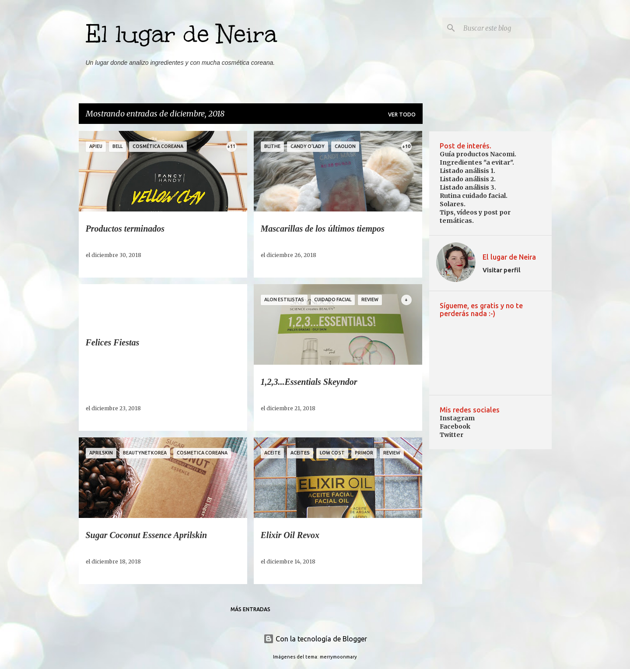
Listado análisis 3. (468, 187)
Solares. (453, 204)
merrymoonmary (338, 656)
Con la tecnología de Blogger (315, 639)
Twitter (451, 435)
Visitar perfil (501, 270)
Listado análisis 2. (468, 179)
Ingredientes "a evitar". (477, 162)
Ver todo (402, 114)
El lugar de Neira (181, 34)
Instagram (457, 418)
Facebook (455, 426)
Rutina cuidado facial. (474, 196)
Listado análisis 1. (467, 171)
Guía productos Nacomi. (478, 154)
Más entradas (250, 609)
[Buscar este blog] (506, 28)
